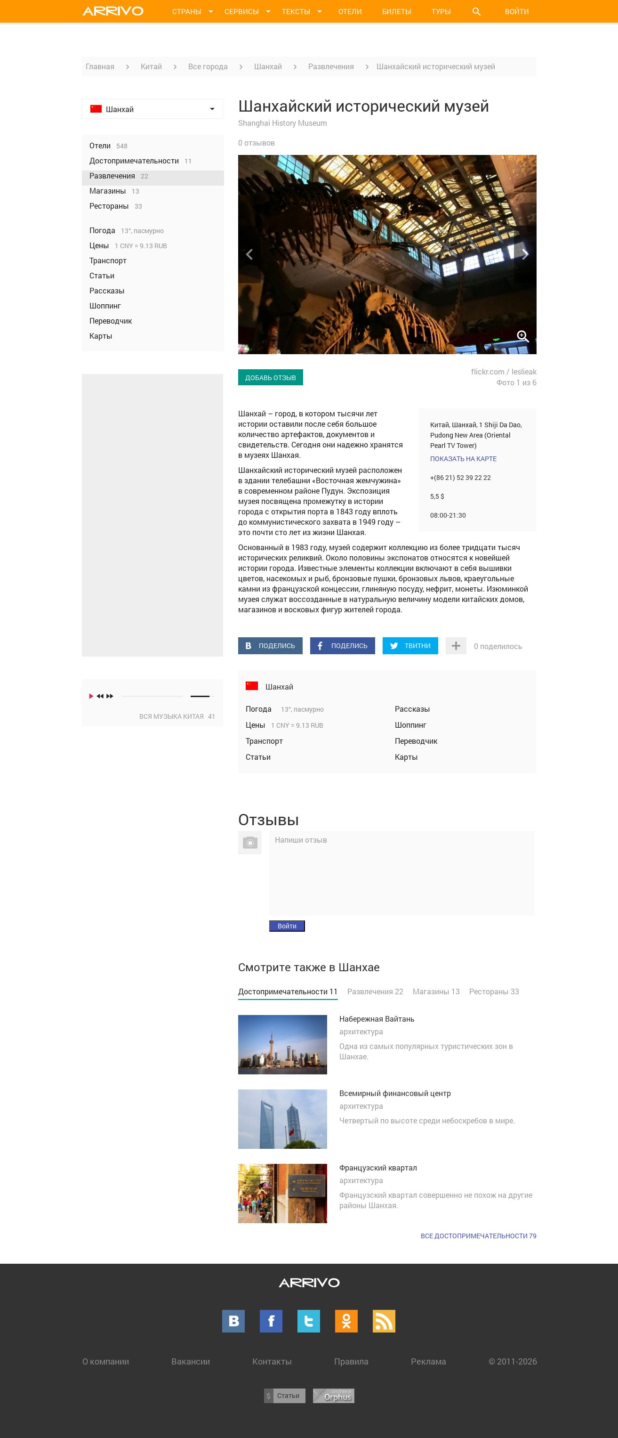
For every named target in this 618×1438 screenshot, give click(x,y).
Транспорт (264, 741)
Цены (256, 725)
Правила (351, 1361)
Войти (517, 11)
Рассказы (412, 709)
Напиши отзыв (301, 840)
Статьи (258, 757)
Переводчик (416, 741)
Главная (100, 66)
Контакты (272, 1361)
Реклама (428, 1361)
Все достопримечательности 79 (479, 1235)
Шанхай (268, 66)
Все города (208, 66)
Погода (259, 709)
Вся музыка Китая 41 (177, 716)
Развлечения (331, 66)
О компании (105, 1361)
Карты (406, 757)
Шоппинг (410, 725)
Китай (151, 66)
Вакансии (190, 1361)
